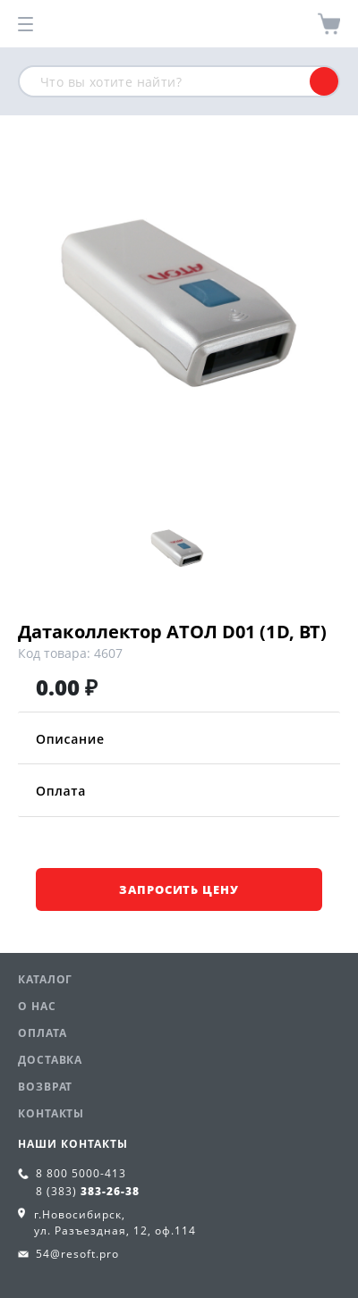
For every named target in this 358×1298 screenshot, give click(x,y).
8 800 (81, 1173)
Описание (179, 738)
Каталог (45, 979)
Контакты (51, 1113)
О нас (37, 1006)
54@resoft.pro (77, 1253)
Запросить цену (179, 889)
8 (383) (88, 1191)
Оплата (179, 790)
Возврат (45, 1086)
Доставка (50, 1059)
